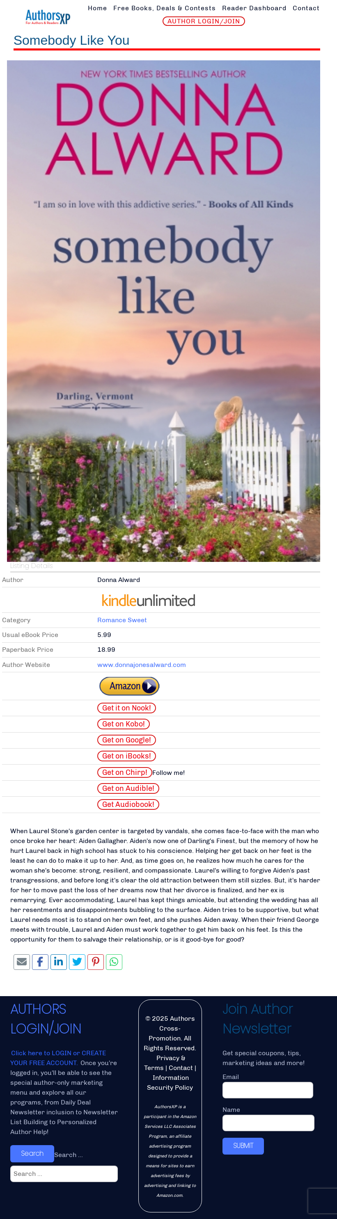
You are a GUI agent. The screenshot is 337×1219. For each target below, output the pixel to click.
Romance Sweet (122, 620)
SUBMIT (243, 1145)
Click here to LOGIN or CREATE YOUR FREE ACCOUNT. (58, 1058)
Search (32, 1153)
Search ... (68, 1155)
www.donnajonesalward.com (141, 665)
